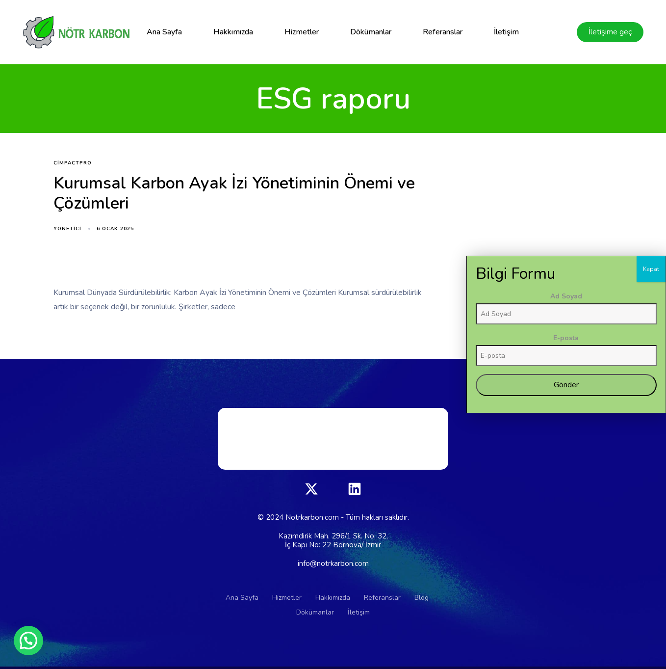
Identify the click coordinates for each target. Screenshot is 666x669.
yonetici (67, 228)
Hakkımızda (233, 32)
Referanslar (442, 32)
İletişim (506, 32)
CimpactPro (72, 163)
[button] (28, 640)
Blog (421, 597)
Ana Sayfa (164, 32)
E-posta (615, 452)
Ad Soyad (616, 410)
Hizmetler (301, 32)
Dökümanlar (370, 32)
